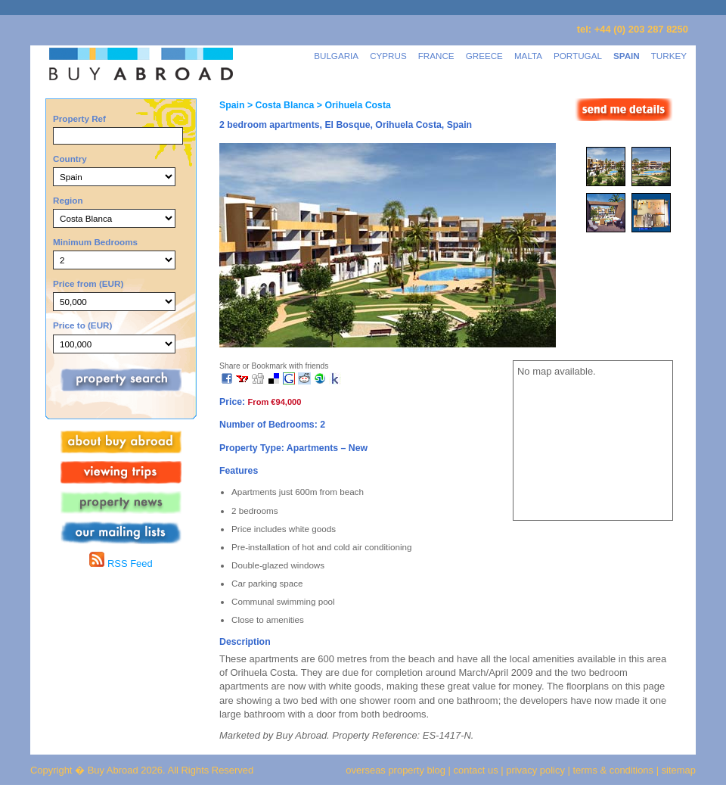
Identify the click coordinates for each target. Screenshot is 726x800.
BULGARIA (336, 56)
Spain (231, 105)
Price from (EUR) (88, 283)
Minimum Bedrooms (95, 242)
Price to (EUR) (82, 325)
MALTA (528, 56)
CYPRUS (388, 56)
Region (68, 200)
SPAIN (626, 56)
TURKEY (669, 56)
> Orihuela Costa (352, 105)
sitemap (677, 770)
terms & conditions (614, 770)
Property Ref (79, 118)
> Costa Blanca (279, 105)
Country (70, 158)
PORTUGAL (578, 56)
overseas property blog (395, 770)
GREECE (484, 56)
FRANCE (436, 56)
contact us (476, 770)
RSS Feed (120, 563)
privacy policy (535, 770)
